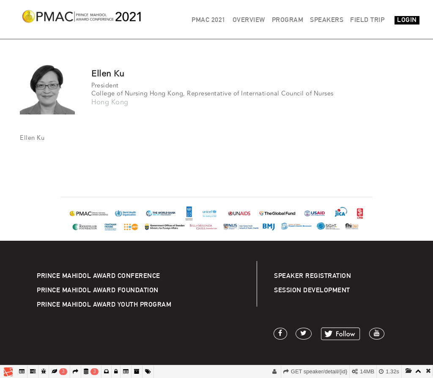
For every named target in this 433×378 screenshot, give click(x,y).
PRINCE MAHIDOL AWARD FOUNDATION (98, 290)
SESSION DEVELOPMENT (312, 290)
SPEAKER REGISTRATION (312, 276)
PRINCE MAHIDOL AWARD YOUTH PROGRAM (104, 304)
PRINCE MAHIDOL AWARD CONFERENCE (98, 276)
